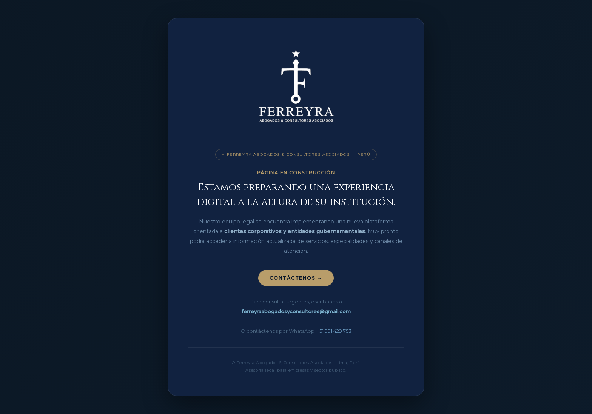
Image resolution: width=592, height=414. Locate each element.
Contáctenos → (296, 278)
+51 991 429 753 (334, 331)
